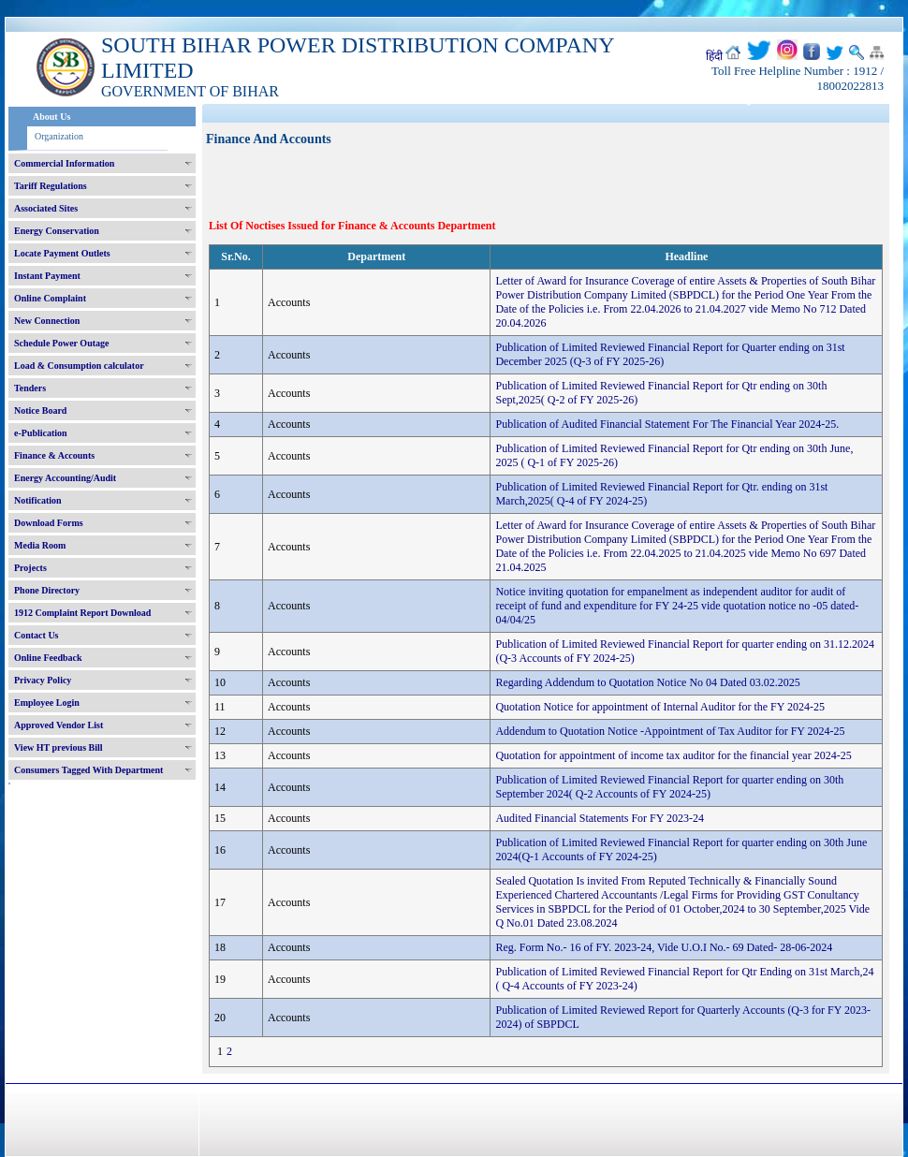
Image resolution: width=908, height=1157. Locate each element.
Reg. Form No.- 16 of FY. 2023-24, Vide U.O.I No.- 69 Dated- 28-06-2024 (663, 947)
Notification (38, 500)
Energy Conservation (56, 231)
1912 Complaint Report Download (82, 613)
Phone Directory (47, 590)
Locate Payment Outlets (62, 253)
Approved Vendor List (58, 725)
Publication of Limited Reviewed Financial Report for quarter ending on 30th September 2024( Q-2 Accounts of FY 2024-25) (669, 786)
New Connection (47, 320)
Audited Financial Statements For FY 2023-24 (599, 818)
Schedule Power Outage (61, 343)
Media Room (40, 545)
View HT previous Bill (58, 747)
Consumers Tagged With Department (88, 770)
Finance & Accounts (54, 455)
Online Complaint (50, 298)
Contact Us (36, 635)
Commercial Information (64, 163)
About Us (51, 116)
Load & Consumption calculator (79, 365)
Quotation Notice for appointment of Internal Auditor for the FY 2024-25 (659, 706)
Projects (30, 568)
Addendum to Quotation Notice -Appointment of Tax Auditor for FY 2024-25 (669, 731)
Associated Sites (46, 208)
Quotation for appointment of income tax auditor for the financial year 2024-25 (673, 755)
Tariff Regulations (50, 186)
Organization (59, 136)
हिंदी (714, 56)
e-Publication (40, 433)
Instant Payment (47, 276)
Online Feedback (48, 657)
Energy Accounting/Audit (65, 478)
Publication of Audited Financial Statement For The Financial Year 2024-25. (667, 424)
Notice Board (40, 410)
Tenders (30, 388)
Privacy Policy (42, 680)
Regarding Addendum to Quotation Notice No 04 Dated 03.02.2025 (647, 682)
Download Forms (48, 523)
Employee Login (47, 702)
